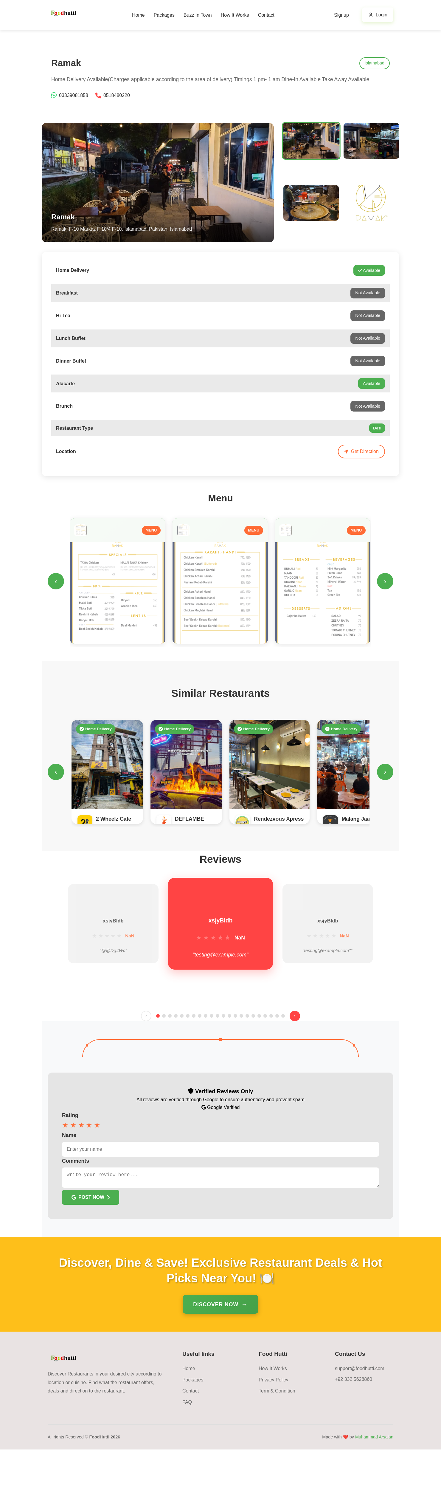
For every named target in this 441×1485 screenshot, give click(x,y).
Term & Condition (277, 1426)
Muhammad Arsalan (374, 1472)
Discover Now (215, 1340)
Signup (341, 15)
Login (381, 14)
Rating (70, 1148)
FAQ (187, 1437)
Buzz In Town (198, 15)
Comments (75, 1194)
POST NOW (91, 1232)
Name (69, 1168)
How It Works (235, 15)
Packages (164, 15)
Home (138, 15)
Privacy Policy (273, 1415)
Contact (266, 15)
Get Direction (361, 451)
